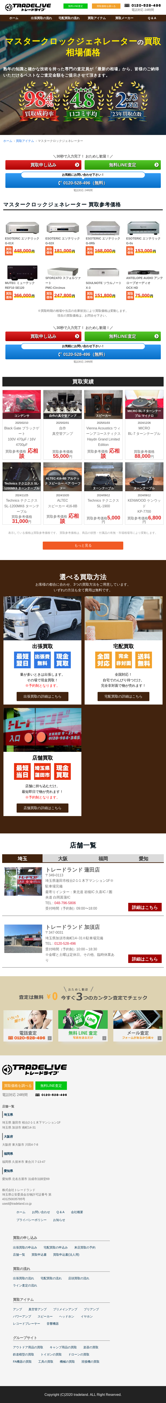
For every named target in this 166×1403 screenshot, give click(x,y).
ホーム (13, 18)
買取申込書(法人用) (66, 1254)
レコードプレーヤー (26, 1323)
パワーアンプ (22, 1316)
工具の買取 (45, 1361)
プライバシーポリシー (31, 1220)
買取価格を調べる (106, 6)
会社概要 (77, 1212)
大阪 (63, 858)
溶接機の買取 (90, 1361)
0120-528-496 (65, 943)
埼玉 (22, 858)
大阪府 (8, 1136)
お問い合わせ (41, 1212)
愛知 (143, 858)
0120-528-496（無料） (83, 179)
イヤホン (87, 1316)
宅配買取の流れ (69, 18)
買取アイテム (97, 18)
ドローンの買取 (78, 1354)
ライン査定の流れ (25, 1285)
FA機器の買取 (22, 1361)
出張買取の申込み (25, 1247)
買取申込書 (39, 1254)
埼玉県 (8, 1114)
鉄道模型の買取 (23, 1354)
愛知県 (8, 1171)
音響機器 (53, 1323)
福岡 (103, 858)
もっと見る (83, 545)
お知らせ (59, 1220)
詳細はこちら (145, 907)
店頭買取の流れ (78, 1278)
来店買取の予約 (84, 1247)
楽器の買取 (90, 1347)
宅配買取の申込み (56, 1247)
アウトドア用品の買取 (28, 1347)
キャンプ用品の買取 (63, 1347)
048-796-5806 (65, 903)
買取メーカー (124, 18)
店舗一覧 (19, 1254)
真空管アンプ (37, 1309)
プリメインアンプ (65, 1309)
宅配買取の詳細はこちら (123, 696)
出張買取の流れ (41, 18)
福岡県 (8, 1153)
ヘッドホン (66, 1316)
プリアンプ (91, 1309)
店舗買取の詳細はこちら (43, 808)
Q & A (152, 18)
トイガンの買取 (51, 1354)
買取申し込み (54, 165)
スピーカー (45, 1316)
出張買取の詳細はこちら (43, 696)
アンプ (17, 1309)
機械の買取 (67, 1361)
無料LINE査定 (75, 6)
